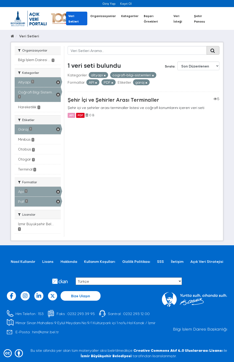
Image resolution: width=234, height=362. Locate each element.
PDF (80, 115)
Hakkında (69, 261)
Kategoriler (129, 16)
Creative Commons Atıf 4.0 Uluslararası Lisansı (178, 350)
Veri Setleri (29, 36)
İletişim (177, 261)
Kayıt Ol (126, 3)
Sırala (170, 66)
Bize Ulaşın (80, 295)
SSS (160, 261)
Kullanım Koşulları (99, 261)
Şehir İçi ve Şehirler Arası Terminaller (113, 99)
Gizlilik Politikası (136, 261)
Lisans (47, 261)
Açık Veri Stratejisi (206, 261)
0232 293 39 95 (81, 313)
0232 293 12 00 (136, 313)
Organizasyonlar (103, 16)
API (71, 115)
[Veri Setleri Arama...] (137, 50)
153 (41, 313)
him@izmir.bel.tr (45, 331)
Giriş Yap (109, 3)
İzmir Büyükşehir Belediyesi (106, 355)
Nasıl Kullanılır (23, 261)
